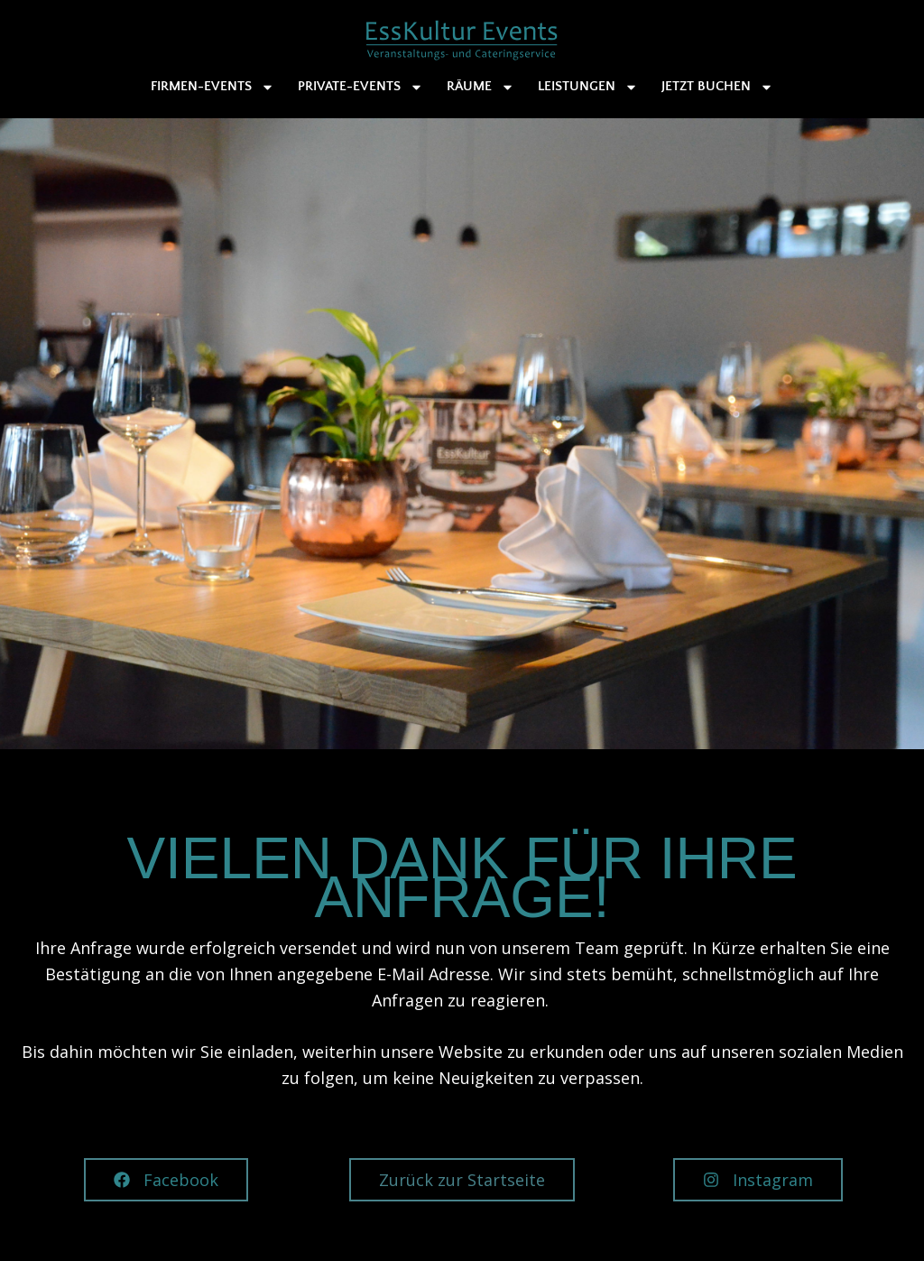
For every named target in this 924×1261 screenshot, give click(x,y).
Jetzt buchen (717, 87)
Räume (480, 87)
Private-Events (360, 87)
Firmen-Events (212, 87)
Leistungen (588, 87)
